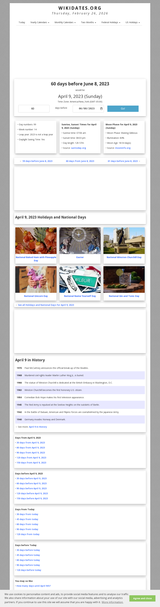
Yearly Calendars (39, 22)
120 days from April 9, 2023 (31, 457)
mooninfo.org (122, 147)
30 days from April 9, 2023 (31, 442)
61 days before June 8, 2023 (123, 161)
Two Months (88, 22)
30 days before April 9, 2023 (32, 478)
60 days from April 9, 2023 (31, 447)
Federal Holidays (110, 22)
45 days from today (27, 519)
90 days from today (27, 529)
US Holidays (133, 22)
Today (22, 22)
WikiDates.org (80, 8)
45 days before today (28, 555)
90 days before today (28, 565)
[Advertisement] (80, 53)
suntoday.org (78, 147)
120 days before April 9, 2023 (32, 493)
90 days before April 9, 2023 (32, 488)
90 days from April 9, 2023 (31, 452)
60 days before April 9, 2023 (32, 483)
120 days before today (29, 570)
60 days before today (28, 560)
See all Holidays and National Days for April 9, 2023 (46, 304)
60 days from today (27, 524)
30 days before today (28, 550)
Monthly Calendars (65, 22)
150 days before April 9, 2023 (32, 498)
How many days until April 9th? (34, 585)
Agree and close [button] (142, 598)
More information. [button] (112, 602)
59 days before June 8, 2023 (37, 161)
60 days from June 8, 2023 (80, 161)
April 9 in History (38, 426)
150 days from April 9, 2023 (31, 462)
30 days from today (27, 514)
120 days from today (28, 534)
